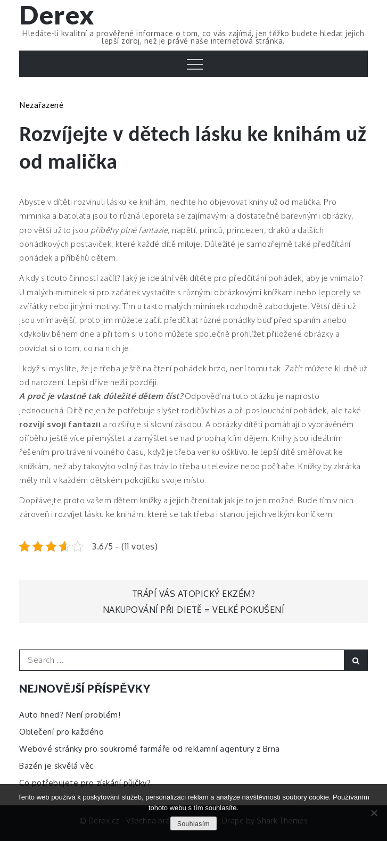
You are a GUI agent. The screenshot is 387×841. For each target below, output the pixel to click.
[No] (373, 812)
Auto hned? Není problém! (69, 715)
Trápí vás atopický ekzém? (194, 593)
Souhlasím (193, 824)
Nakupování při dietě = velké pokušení (194, 609)
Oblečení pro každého (61, 732)
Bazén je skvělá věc (56, 766)
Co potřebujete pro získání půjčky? (85, 783)
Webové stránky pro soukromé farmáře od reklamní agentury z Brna (149, 749)
